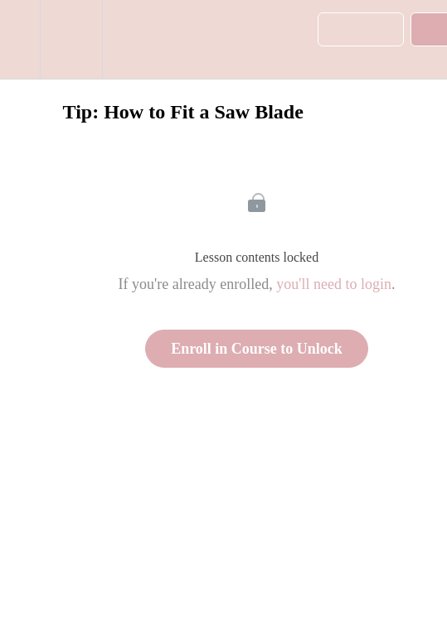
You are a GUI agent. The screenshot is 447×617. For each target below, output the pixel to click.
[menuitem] (71, 39)
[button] (20, 39)
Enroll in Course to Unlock (257, 348)
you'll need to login (333, 284)
